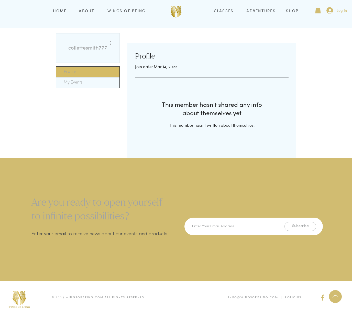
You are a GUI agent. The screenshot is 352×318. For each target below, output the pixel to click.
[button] (318, 10)
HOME (60, 11)
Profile (70, 72)
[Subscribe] (300, 226)
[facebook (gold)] (322, 297)
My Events (73, 82)
